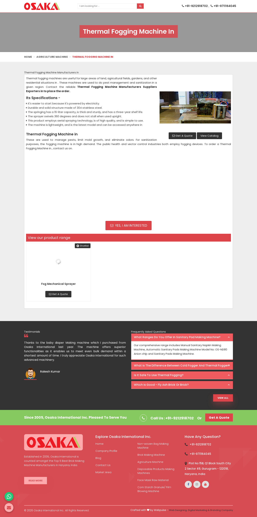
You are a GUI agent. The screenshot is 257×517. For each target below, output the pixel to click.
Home (28, 57)
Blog (98, 458)
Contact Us (102, 465)
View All (223, 398)
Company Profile (106, 451)
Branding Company (221, 510)
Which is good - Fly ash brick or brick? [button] (161, 385)
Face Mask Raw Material (153, 480)
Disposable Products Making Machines (155, 471)
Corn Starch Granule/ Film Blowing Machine (154, 489)
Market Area (103, 472)
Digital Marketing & (199, 510)
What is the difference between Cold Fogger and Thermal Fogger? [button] (182, 365)
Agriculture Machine (52, 57)
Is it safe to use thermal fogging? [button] (158, 375)
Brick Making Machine (151, 455)
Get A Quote (182, 136)
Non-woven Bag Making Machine (152, 445)
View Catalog (209, 136)
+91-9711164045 (223, 6)
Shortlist (83, 245)
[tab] (182, 337)
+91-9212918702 (195, 6)
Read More (35, 480)
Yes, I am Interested (128, 225)
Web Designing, (178, 510)
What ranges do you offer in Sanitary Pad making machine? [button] (177, 337)
